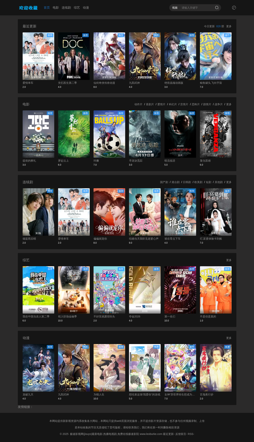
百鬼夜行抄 (206, 394)
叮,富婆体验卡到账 (211, 238)
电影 (56, 7)
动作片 (138, 104)
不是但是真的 (208, 316)
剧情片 (207, 104)
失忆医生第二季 (67, 82)
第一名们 (169, 316)
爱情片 (161, 104)
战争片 (219, 104)
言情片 (184, 104)
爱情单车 (28, 82)
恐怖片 (196, 104)
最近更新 (168, 433)
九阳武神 (134, 82)
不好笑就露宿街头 (104, 316)
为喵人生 (99, 394)
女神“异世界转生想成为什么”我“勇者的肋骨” (180, 394)
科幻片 (173, 104)
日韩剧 (187, 182)
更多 (229, 26)
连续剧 (66, 7)
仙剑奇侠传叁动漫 (104, 82)
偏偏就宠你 (100, 238)
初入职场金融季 (67, 316)
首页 (47, 7)
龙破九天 (28, 394)
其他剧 (219, 182)
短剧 (208, 182)
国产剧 (164, 182)
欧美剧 (198, 182)
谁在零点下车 (172, 238)
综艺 (77, 7)
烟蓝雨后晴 (29, 238)
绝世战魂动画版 (173, 82)
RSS (190, 433)
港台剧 (176, 182)
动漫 (86, 7)
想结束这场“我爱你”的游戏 (144, 394)
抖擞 (96, 160)
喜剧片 (150, 104)
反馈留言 (180, 433)
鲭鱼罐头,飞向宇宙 (211, 82)
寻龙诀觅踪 (135, 160)
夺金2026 (134, 316)
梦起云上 (63, 160)
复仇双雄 (205, 160)
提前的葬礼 (29, 160)
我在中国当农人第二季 (36, 316)
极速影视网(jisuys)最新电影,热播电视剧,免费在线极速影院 (104, 433)
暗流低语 (169, 160)
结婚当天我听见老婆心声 (144, 238)
